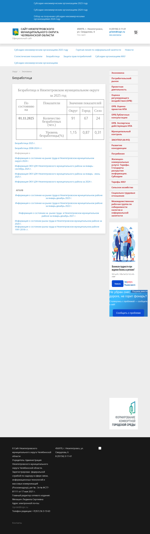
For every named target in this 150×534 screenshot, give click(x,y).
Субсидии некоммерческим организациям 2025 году (41, 49)
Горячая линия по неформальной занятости (98, 49)
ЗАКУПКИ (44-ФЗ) (120, 139)
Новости (129, 49)
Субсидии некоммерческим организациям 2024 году (61, 9)
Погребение (118, 153)
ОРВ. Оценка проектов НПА (119, 108)
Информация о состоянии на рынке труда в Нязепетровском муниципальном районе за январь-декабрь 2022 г (58, 204)
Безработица (53, 56)
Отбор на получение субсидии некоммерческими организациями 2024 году (59, 17)
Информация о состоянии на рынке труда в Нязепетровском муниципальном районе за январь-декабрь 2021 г (59, 214)
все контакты (115, 34)
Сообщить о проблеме (128, 313)
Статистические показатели (28, 56)
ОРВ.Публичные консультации (120, 116)
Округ (14, 71)
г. (28, 161)
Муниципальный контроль (121, 133)
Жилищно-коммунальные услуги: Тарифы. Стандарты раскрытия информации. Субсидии (120, 168)
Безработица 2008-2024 (27, 148)
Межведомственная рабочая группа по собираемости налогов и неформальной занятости (122, 208)
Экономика (27, 71)
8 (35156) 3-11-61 (117, 28)
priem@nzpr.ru (117, 31)
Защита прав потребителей (77, 56)
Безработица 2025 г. (25, 143)
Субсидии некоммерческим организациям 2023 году (61, 3)
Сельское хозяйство (122, 187)
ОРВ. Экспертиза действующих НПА (121, 124)
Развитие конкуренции (119, 147)
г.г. (40, 148)
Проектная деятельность (119, 88)
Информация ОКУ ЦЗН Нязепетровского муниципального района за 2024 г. (53, 181)
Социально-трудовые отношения (123, 194)
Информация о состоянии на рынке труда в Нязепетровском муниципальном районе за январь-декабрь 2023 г (58, 197)
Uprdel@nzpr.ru (20, 507)
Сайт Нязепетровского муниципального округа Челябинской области (35, 32)
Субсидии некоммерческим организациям (36, 62)
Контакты (17, 522)
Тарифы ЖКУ (118, 181)
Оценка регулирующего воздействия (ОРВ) (121, 98)
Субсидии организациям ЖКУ (110, 56)
